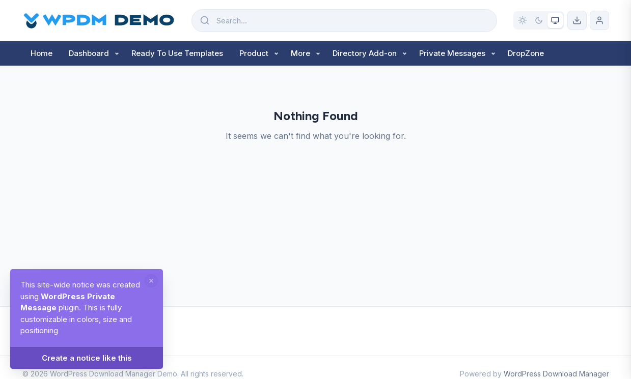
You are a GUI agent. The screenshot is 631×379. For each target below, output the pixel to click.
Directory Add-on (365, 53)
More (300, 53)
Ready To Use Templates (177, 53)
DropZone (526, 53)
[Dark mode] (538, 20)
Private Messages (452, 53)
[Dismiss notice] (151, 280)
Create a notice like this (87, 358)
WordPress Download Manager (556, 373)
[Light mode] (522, 20)
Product (253, 53)
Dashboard (89, 53)
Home (41, 53)
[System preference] (555, 20)
